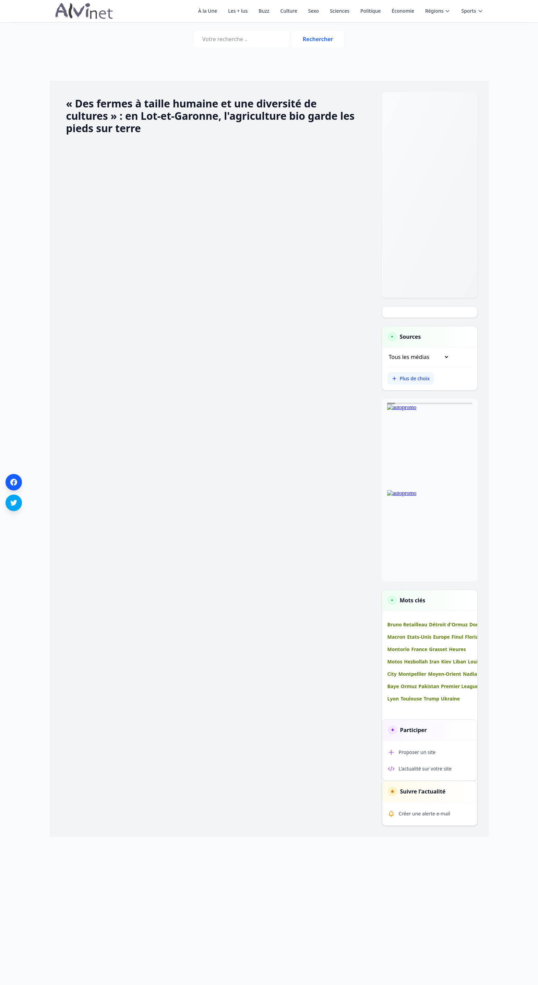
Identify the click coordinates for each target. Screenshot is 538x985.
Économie (403, 11)
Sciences (339, 11)
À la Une (207, 11)
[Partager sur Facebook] (13, 482)
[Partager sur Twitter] (13, 503)
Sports (472, 11)
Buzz (264, 11)
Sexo (313, 11)
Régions (437, 11)
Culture (288, 11)
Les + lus (238, 11)
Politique (370, 11)
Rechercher (318, 39)
